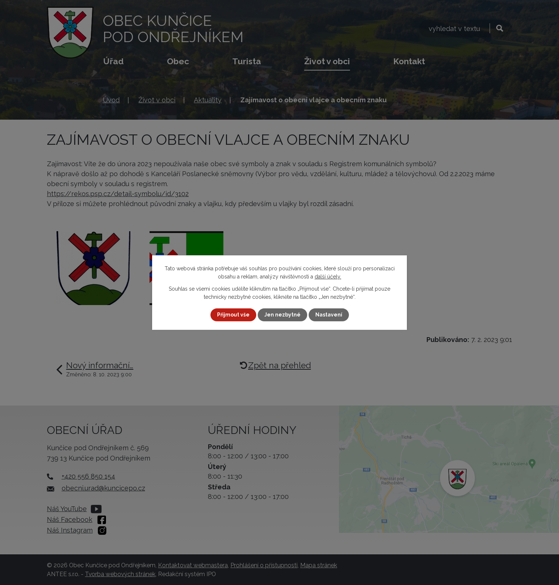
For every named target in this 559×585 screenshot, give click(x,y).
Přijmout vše (233, 315)
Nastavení (328, 315)
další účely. (328, 277)
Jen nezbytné (282, 315)
